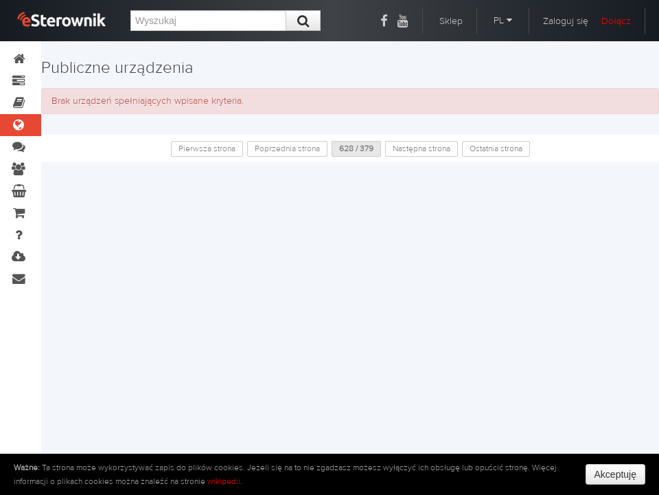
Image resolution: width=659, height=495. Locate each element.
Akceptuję (615, 474)
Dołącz (616, 21)
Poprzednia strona (287, 148)
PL (503, 20)
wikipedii (223, 481)
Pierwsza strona (206, 148)
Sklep (451, 21)
